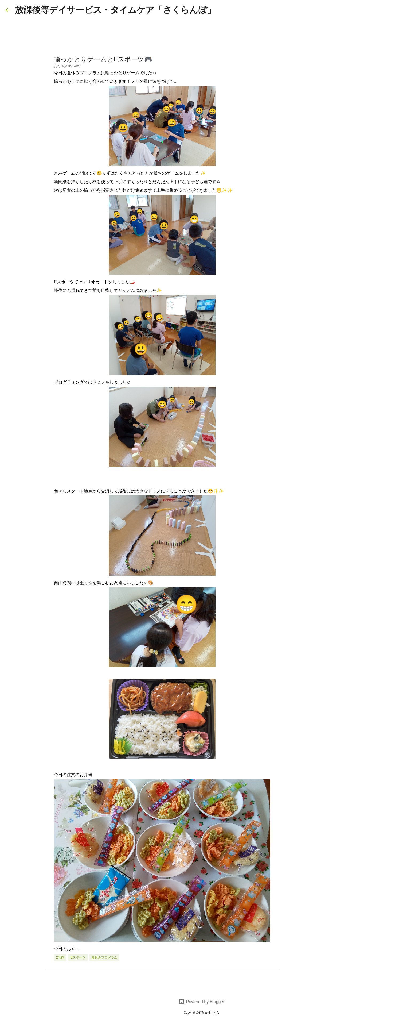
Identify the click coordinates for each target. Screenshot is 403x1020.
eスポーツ (78, 957)
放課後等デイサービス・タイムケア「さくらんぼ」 (115, 10)
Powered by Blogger (201, 1001)
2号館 (60, 957)
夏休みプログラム (104, 957)
